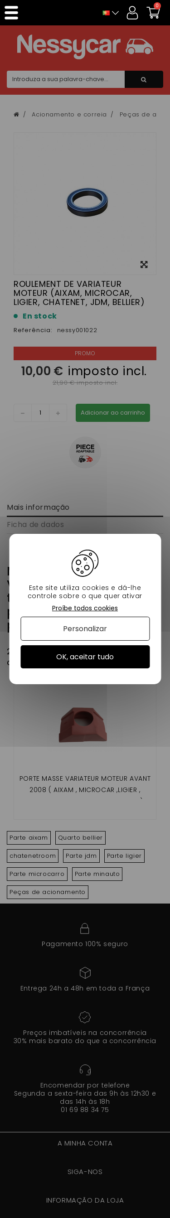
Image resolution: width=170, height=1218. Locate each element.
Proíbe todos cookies (85, 608)
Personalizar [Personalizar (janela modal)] (85, 629)
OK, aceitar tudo (85, 657)
